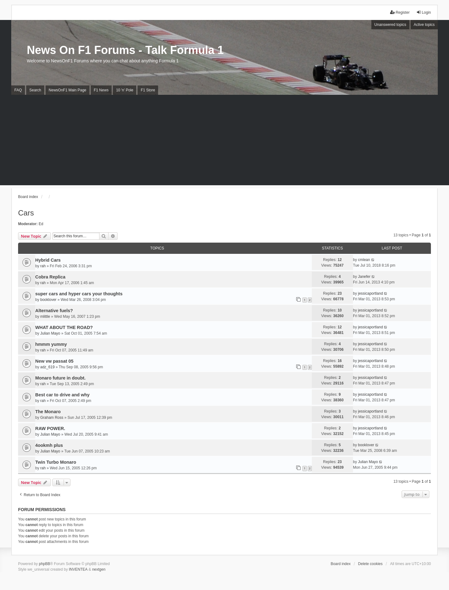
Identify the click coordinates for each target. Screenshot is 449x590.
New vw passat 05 (54, 361)
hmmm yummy (51, 344)
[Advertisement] (224, 141)
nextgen (98, 569)
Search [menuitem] (35, 90)
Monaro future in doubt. (60, 377)
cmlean (364, 260)
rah (43, 266)
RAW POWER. (50, 428)
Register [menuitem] (400, 12)
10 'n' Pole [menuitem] (124, 90)
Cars (26, 213)
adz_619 (47, 367)
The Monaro (48, 411)
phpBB (44, 564)
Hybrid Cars (48, 260)
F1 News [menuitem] (101, 90)
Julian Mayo (50, 333)
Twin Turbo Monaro (55, 462)
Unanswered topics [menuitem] (390, 24)
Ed (41, 224)
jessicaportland (370, 293)
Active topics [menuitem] (424, 24)
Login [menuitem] (423, 12)
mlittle (45, 316)
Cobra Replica (50, 276)
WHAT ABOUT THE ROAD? (64, 327)
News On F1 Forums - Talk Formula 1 (125, 50)
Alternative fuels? (54, 310)
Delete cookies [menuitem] (370, 564)
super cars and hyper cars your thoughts (79, 293)
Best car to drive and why (62, 394)
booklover (48, 299)
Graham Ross (51, 417)
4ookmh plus (49, 445)
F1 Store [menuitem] (148, 90)
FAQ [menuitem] (18, 90)
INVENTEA (78, 569)
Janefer (364, 276)
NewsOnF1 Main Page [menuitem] (67, 90)
